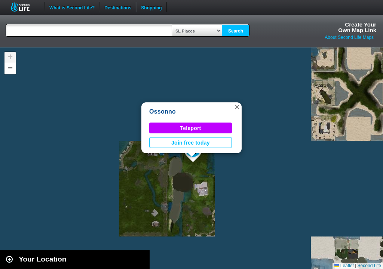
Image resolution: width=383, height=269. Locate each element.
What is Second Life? (72, 7)
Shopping (151, 7)
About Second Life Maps (349, 37)
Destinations (117, 7)
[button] (237, 106)
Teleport (190, 128)
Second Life (24, 7)
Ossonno (162, 111)
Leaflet (343, 265)
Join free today (190, 143)
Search (235, 31)
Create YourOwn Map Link (357, 27)
